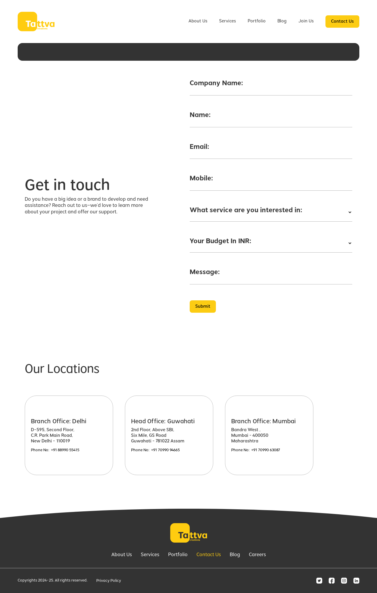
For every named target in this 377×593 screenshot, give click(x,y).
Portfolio (257, 21)
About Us (197, 21)
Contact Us (342, 21)
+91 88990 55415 (65, 450)
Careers (257, 555)
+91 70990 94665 (165, 450)
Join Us (306, 21)
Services (227, 21)
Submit (202, 306)
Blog (282, 21)
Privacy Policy (108, 581)
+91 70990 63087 (265, 450)
